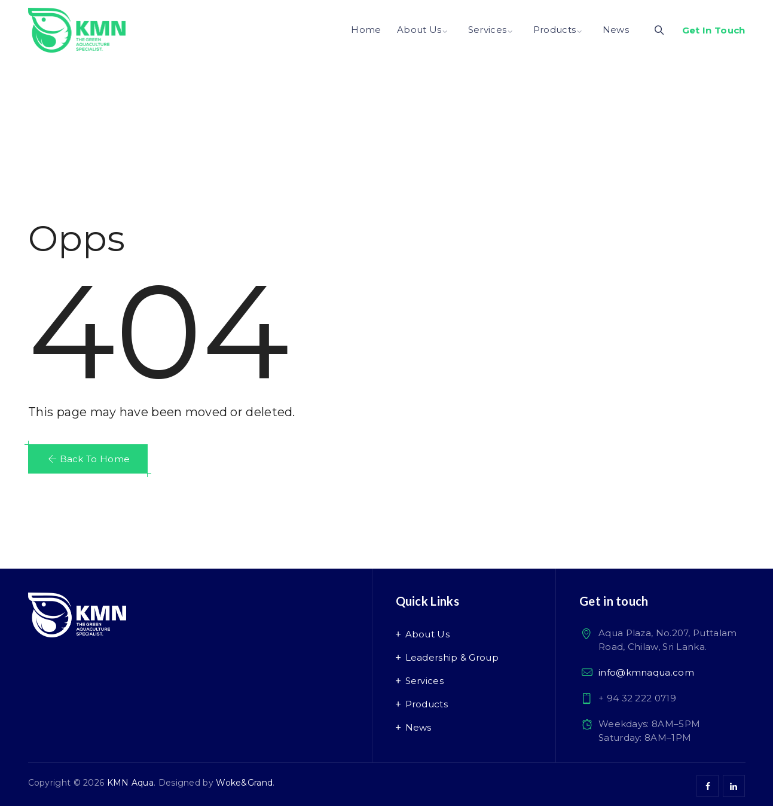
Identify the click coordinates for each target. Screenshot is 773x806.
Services (487, 29)
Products (554, 29)
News (616, 29)
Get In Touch (713, 30)
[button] (88, 459)
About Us (419, 29)
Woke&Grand (244, 782)
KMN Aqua (130, 782)
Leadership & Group (452, 657)
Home (366, 29)
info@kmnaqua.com (646, 672)
